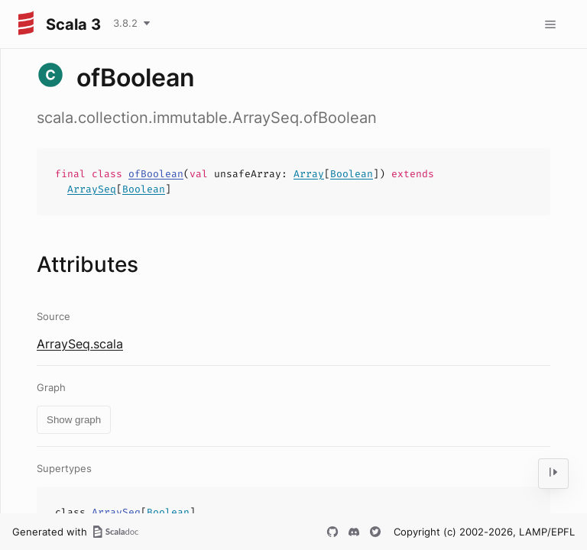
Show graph (74, 419)
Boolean (351, 173)
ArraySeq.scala (80, 343)
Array (309, 173)
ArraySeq (91, 189)
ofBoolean (155, 173)
